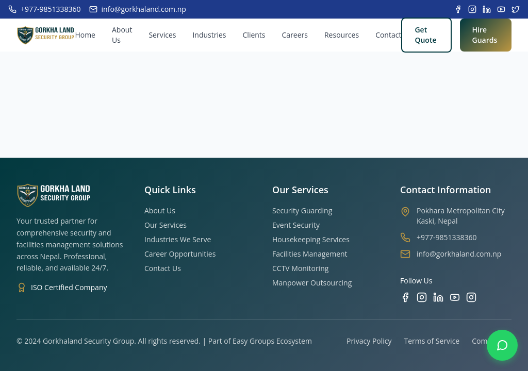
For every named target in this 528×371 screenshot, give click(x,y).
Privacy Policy (368, 341)
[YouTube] (455, 297)
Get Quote (425, 35)
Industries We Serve (177, 239)
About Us (122, 35)
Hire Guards (485, 35)
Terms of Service (432, 341)
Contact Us (162, 268)
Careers (295, 35)
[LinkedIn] (438, 297)
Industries (209, 35)
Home (85, 35)
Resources (341, 35)
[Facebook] (405, 297)
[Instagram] (422, 297)
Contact (388, 35)
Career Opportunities (180, 254)
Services (162, 35)
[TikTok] (471, 297)
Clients (254, 35)
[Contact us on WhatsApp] (502, 345)
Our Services (165, 225)
